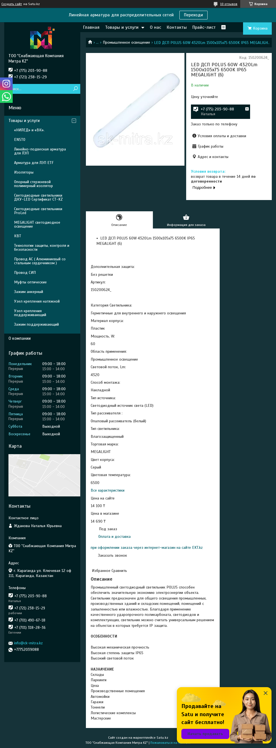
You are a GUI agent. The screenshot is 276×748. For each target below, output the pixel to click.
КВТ (17, 236)
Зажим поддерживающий (36, 324)
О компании (19, 338)
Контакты (177, 27)
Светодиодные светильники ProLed (38, 211)
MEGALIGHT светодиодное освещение (37, 224)
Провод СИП (25, 272)
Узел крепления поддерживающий (30, 312)
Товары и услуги (122, 27)
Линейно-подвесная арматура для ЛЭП (40, 151)
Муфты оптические (30, 282)
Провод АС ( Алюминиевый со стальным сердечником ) (40, 261)
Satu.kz (162, 738)
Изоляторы (24, 172)
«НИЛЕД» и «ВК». (29, 130)
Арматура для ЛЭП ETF (34, 162)
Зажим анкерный (28, 291)
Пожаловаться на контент (170, 743)
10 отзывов (228, 4)
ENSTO (19, 139)
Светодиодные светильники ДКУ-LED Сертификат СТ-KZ (38, 197)
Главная (91, 27)
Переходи (193, 15)
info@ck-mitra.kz (28, 643)
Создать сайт (11, 4)
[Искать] (75, 89)
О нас (155, 27)
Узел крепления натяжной (37, 301)
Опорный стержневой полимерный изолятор (33, 183)
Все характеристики (107, 490)
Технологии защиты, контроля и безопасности (41, 247)
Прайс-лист (204, 27)
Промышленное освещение (126, 42)
